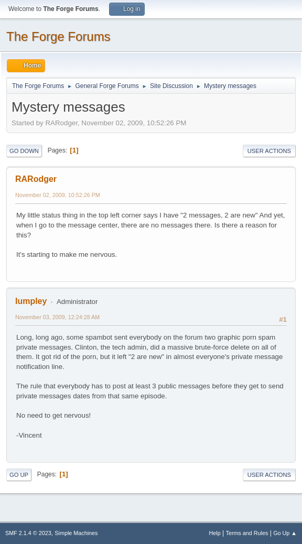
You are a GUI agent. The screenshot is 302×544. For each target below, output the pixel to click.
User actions (269, 151)
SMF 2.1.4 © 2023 (28, 533)
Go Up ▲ (285, 533)
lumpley (31, 301)
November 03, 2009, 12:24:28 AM (57, 317)
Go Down (24, 151)
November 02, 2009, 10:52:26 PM (57, 195)
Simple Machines (76, 533)
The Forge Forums (58, 36)
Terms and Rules (247, 533)
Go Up (18, 475)
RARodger (36, 179)
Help (215, 533)
